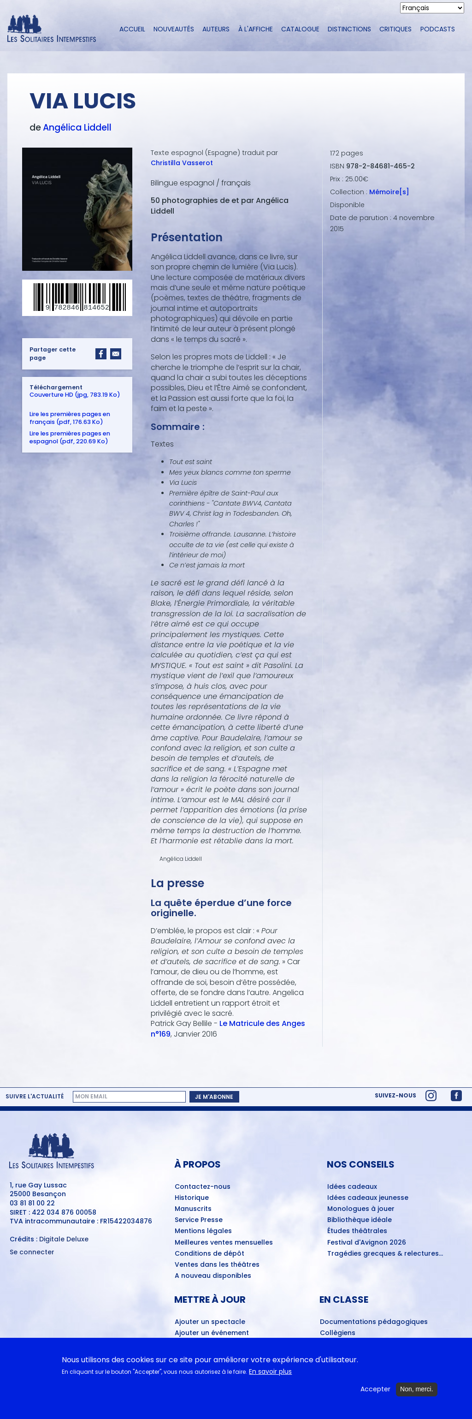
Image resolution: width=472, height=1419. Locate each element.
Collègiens (337, 1333)
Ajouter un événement (212, 1333)
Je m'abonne (214, 1097)
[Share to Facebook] (100, 353)
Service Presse (199, 1220)
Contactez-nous (202, 1187)
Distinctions (349, 29)
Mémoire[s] (389, 192)
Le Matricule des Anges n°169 (228, 1028)
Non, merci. (416, 1389)
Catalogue (300, 29)
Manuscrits (193, 1209)
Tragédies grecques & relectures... (385, 1254)
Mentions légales (203, 1231)
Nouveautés (173, 29)
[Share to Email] (115, 353)
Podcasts (437, 29)
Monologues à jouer (361, 1209)
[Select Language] (432, 7)
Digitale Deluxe (63, 1239)
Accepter (375, 1389)
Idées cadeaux (352, 1187)
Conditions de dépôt (209, 1254)
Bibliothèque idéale (359, 1220)
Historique (192, 1198)
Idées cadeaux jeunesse (367, 1198)
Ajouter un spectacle (210, 1322)
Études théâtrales (357, 1231)
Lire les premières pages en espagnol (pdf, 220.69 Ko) (70, 437)
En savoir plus (270, 1371)
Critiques (395, 29)
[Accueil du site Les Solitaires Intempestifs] (55, 29)
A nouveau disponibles (213, 1276)
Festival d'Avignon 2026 (366, 1243)
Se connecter (32, 1252)
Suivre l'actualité (35, 1096)
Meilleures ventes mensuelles (224, 1243)
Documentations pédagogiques (374, 1322)
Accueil (132, 29)
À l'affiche (255, 29)
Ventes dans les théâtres (217, 1265)
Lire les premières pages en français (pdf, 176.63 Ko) (70, 418)
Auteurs (216, 29)
